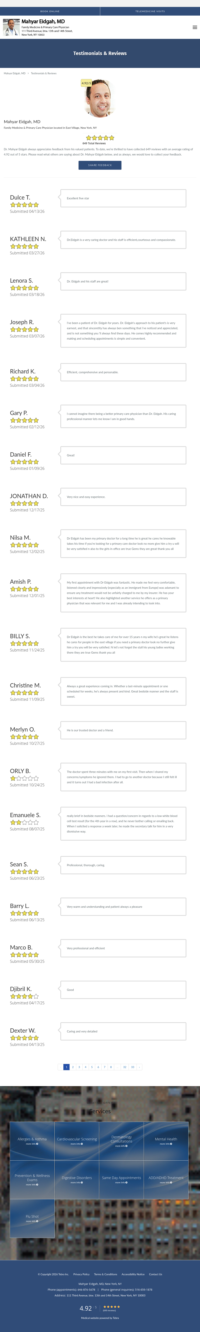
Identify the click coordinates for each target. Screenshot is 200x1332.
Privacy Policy (81, 1274)
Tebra (116, 1317)
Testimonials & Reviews (44, 73)
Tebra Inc (63, 1274)
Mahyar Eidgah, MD (14, 73)
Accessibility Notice (133, 1274)
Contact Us (155, 1274)
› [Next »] (139, 1067)
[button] (50, 11)
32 (124, 1067)
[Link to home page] (37, 27)
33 (132, 1067)
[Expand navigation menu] (195, 27)
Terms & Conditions (105, 1274)
